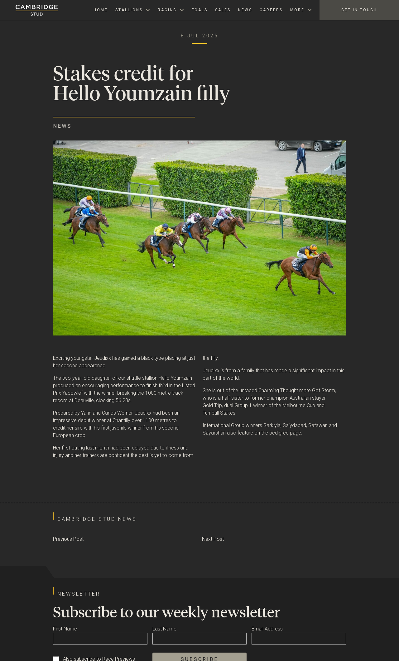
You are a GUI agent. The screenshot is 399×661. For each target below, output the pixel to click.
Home (101, 10)
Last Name (164, 629)
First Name (65, 629)
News (245, 10)
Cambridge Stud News (97, 519)
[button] (132, 10)
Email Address (267, 629)
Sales (223, 10)
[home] (29, 10)
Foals (200, 10)
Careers (271, 10)
